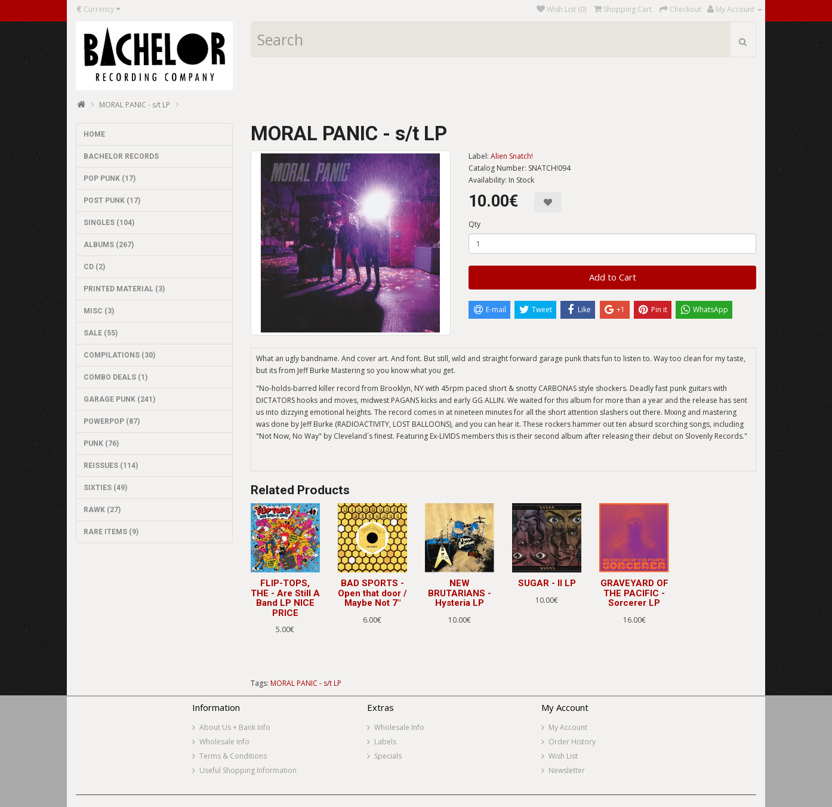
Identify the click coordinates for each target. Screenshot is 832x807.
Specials (388, 756)
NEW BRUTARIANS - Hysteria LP (459, 593)
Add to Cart (612, 277)
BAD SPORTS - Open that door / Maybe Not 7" (372, 593)
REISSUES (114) (111, 465)
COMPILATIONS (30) (119, 355)
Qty (474, 224)
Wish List (563, 756)
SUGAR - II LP (547, 583)
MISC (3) (99, 311)
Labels (385, 742)
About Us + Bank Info (234, 727)
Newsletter (566, 770)
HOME (94, 134)
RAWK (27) (102, 510)
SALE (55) (101, 333)
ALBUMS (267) (109, 245)
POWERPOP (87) (112, 421)
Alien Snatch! (512, 156)
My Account (567, 727)
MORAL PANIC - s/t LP (134, 105)
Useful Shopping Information (248, 770)
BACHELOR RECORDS (121, 156)
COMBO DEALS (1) (115, 377)
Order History (572, 742)
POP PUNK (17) (109, 178)
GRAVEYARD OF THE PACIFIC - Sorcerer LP (634, 593)
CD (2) (94, 267)
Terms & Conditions (233, 756)
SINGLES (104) (109, 222)
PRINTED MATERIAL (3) (124, 289)
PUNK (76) (101, 443)
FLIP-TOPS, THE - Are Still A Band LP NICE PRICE (285, 598)
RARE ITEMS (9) (111, 532)
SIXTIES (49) (105, 487)
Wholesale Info (224, 742)
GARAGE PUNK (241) (119, 399)
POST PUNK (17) (112, 200)
